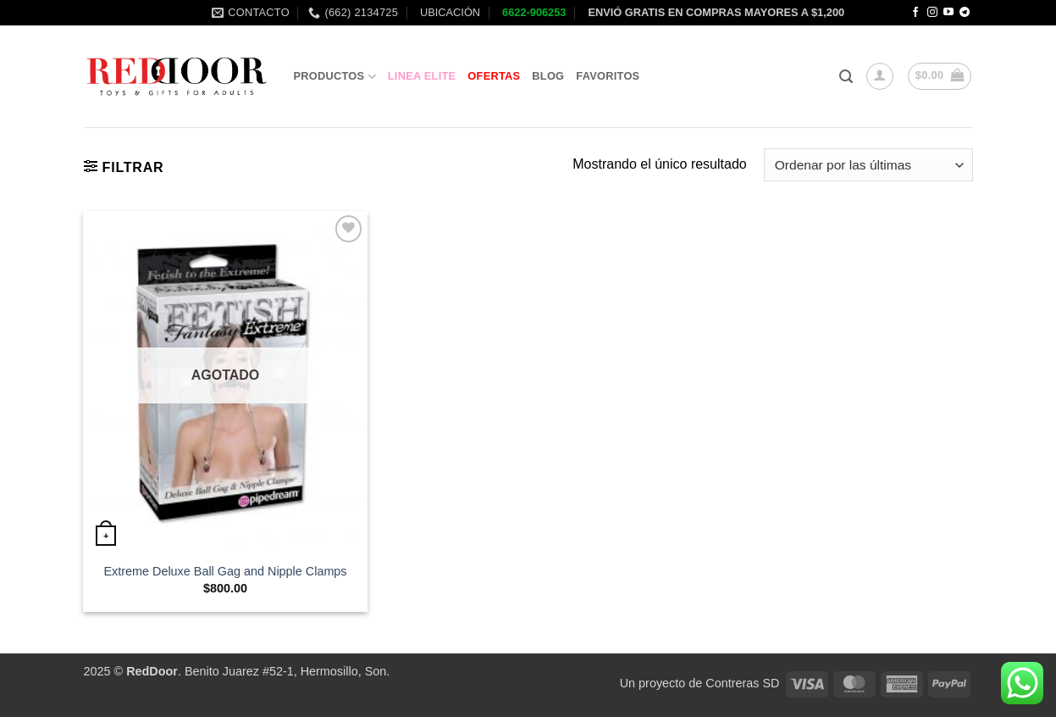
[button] (846, 76)
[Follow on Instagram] (932, 13)
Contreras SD (742, 683)
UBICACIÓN (448, 12)
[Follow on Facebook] (915, 13)
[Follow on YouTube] (948, 13)
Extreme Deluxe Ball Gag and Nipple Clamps (224, 571)
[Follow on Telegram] (964, 13)
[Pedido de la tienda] (868, 164)
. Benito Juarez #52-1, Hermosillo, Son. (258, 671)
